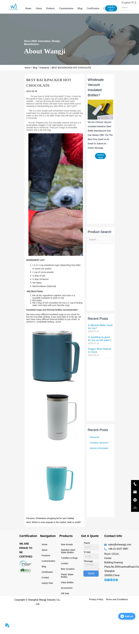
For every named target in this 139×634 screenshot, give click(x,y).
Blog (80, 8)
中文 (134, 2)
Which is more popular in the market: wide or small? (56, 522)
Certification (93, 8)
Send (91, 573)
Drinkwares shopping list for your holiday (55, 518)
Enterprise (44, 67)
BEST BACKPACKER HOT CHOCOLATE (71, 67)
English (126, 2)
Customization (66, 8)
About (39, 8)
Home (28, 8)
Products (50, 8)
